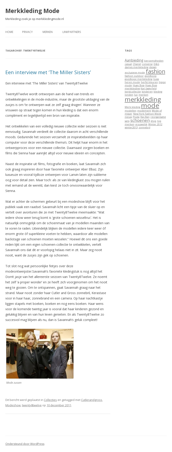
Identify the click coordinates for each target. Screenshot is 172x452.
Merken (48, 32)
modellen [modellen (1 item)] (130, 110)
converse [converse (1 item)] (147, 64)
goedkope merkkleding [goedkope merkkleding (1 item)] (138, 79)
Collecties (50, 400)
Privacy (27, 32)
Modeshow (13, 405)
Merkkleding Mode (32, 11)
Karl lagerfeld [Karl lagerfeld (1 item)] (149, 88)
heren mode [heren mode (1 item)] (132, 82)
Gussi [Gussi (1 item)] (156, 79)
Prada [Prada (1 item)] (136, 116)
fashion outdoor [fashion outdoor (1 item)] (134, 75)
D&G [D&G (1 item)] (156, 64)
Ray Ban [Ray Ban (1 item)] (145, 116)
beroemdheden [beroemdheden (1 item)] (153, 60)
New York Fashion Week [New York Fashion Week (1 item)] (147, 113)
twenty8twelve (32, 405)
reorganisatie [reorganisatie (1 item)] (158, 116)
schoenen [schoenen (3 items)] (140, 120)
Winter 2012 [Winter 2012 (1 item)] (155, 124)
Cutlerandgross (91, 400)
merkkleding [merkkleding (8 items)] (143, 99)
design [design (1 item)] (153, 67)
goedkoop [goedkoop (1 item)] (151, 75)
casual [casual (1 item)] (128, 64)
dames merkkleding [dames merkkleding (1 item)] (136, 67)
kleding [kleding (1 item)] (158, 91)
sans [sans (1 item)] (127, 121)
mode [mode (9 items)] (150, 105)
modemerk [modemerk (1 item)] (144, 110)
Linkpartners (71, 32)
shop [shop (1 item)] (153, 121)
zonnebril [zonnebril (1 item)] (144, 127)
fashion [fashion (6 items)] (155, 71)
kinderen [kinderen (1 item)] (147, 91)
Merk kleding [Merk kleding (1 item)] (132, 107)
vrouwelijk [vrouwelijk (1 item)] (141, 124)
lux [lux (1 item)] (136, 94)
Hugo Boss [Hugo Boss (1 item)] (138, 85)
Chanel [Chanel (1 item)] (137, 64)
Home (9, 32)
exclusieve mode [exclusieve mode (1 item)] (135, 72)
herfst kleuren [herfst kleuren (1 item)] (149, 82)
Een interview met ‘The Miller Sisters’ (48, 72)
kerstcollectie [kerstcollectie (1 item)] (133, 91)
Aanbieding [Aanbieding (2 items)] (134, 60)
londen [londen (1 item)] (129, 94)
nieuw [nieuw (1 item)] (128, 116)
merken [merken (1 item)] (143, 94)
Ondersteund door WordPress (24, 444)
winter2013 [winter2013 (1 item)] (131, 127)
